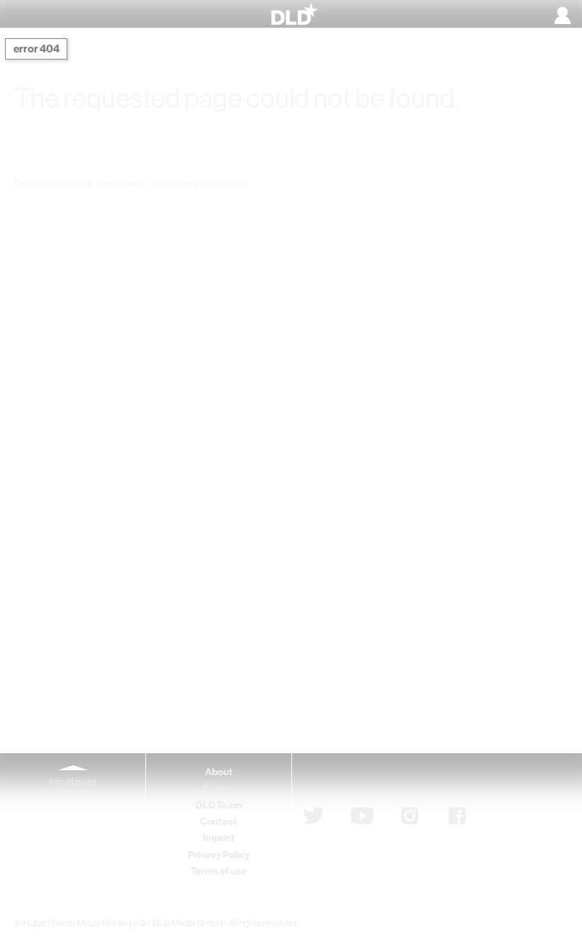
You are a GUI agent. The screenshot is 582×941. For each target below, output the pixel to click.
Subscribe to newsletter (379, 779)
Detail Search (426, 210)
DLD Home (147, 210)
